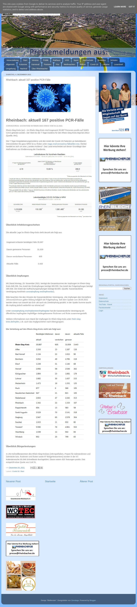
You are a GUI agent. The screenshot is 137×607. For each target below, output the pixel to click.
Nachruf (23, 68)
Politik (45, 60)
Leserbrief (118, 64)
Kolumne (23, 64)
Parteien (47, 64)
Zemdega (75, 600)
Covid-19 (94, 64)
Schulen (114, 60)
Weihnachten (69, 64)
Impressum (103, 298)
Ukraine (106, 64)
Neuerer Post (13, 481)
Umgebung (11, 68)
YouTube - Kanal (105, 304)
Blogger (93, 600)
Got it (132, 7)
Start (25, 60)
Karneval (35, 64)
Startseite (50, 481)
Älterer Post (86, 481)
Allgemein (10, 64)
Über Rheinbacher (40, 68)
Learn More (120, 7)
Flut (57, 64)
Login (101, 311)
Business (102, 60)
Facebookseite (104, 308)
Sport (76, 60)
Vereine (35, 60)
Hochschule (88, 60)
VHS (67, 60)
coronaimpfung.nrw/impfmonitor (39, 292)
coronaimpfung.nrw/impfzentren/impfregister (30, 311)
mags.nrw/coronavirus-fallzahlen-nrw (63, 144)
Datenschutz (104, 301)
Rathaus (56, 60)
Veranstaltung (12, 60)
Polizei (83, 64)
